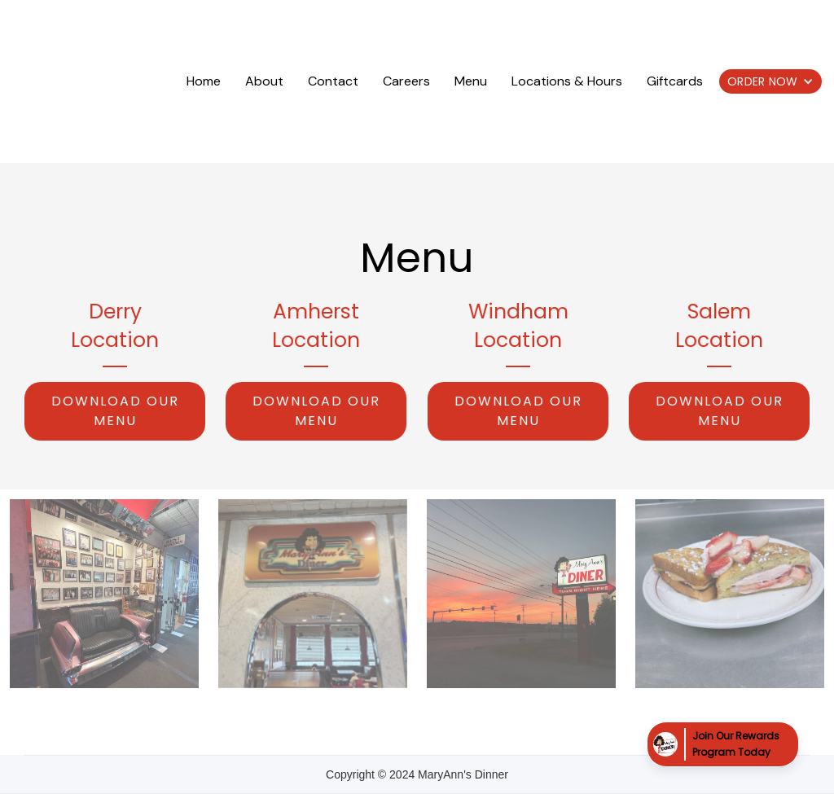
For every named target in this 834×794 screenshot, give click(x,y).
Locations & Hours (566, 81)
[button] (770, 81)
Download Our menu (115, 411)
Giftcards (675, 81)
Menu (470, 81)
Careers (406, 81)
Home (204, 81)
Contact (333, 81)
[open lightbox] (104, 593)
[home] (95, 81)
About (264, 81)
